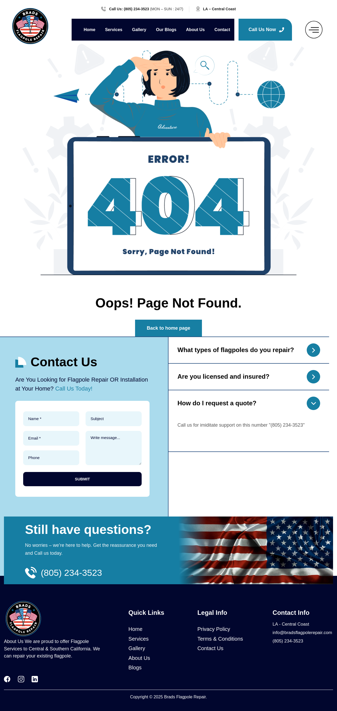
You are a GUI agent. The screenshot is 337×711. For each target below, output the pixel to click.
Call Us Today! (73, 388)
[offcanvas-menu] (314, 29)
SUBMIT (82, 479)
